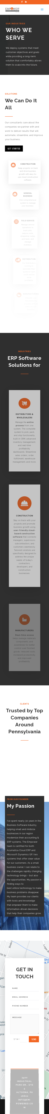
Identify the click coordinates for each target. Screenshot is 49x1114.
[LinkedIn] (26, 2)
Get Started (14, 148)
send (33, 1045)
